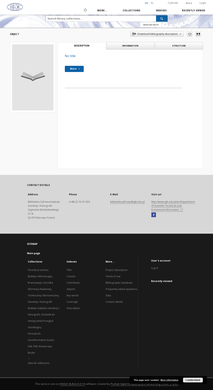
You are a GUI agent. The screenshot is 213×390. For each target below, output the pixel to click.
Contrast (173, 3)
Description (73, 308)
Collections (131, 10)
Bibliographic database (119, 282)
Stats (108, 295)
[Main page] (85, 10)
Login (203, 3)
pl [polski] (152, 3)
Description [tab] (81, 45)
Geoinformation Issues (41, 340)
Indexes (161, 10)
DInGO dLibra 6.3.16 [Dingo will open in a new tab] (72, 384)
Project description (116, 270)
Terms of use (113, 276)
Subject (71, 289)
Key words (73, 295)
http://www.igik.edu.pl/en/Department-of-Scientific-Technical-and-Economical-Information (173, 205)
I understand (193, 380)
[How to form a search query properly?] (165, 24)
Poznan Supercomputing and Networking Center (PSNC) (144, 384)
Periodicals (34, 333)
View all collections (38, 363)
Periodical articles (38, 270)
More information (169, 380)
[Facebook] (153, 215)
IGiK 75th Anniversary (40, 346)
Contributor (73, 282)
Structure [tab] (179, 45)
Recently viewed (193, 10)
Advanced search (151, 24)
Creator (71, 276)
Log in (154, 268)
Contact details (114, 301)
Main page (33, 253)
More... (102, 10)
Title (69, 270)
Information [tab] (130, 45)
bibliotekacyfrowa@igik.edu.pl (127, 201)
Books (31, 352)
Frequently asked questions (121, 289)
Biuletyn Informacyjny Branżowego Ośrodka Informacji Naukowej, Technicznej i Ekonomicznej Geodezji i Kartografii (43, 289)
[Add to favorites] (189, 34)
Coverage (72, 301)
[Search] (162, 18)
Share (189, 3)
